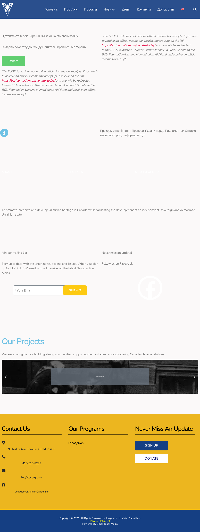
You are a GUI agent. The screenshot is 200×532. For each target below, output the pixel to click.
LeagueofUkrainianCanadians (31, 491)
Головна (51, 9)
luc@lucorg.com (31, 477)
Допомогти (165, 9)
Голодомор (76, 443)
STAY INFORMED (147, 172)
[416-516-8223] (3, 457)
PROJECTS (75, 172)
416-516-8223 (31, 463)
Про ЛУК (70, 9)
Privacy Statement (100, 520)
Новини (109, 9)
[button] (195, 9)
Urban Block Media (107, 523)
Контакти (144, 9)
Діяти (126, 9)
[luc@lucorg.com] (3, 470)
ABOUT (7, 172)
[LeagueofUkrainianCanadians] (3, 485)
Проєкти (90, 9)
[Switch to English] (182, 9)
